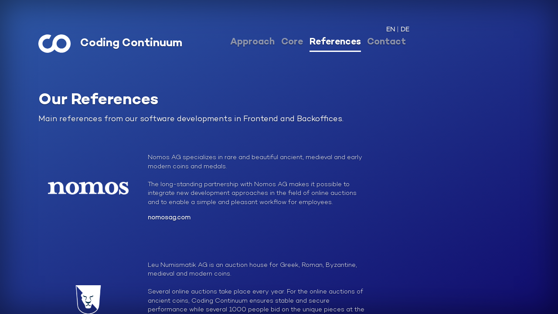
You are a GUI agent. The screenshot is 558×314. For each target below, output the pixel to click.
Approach (252, 42)
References (335, 42)
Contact (386, 42)
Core (292, 42)
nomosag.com (169, 218)
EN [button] (390, 30)
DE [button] (405, 30)
